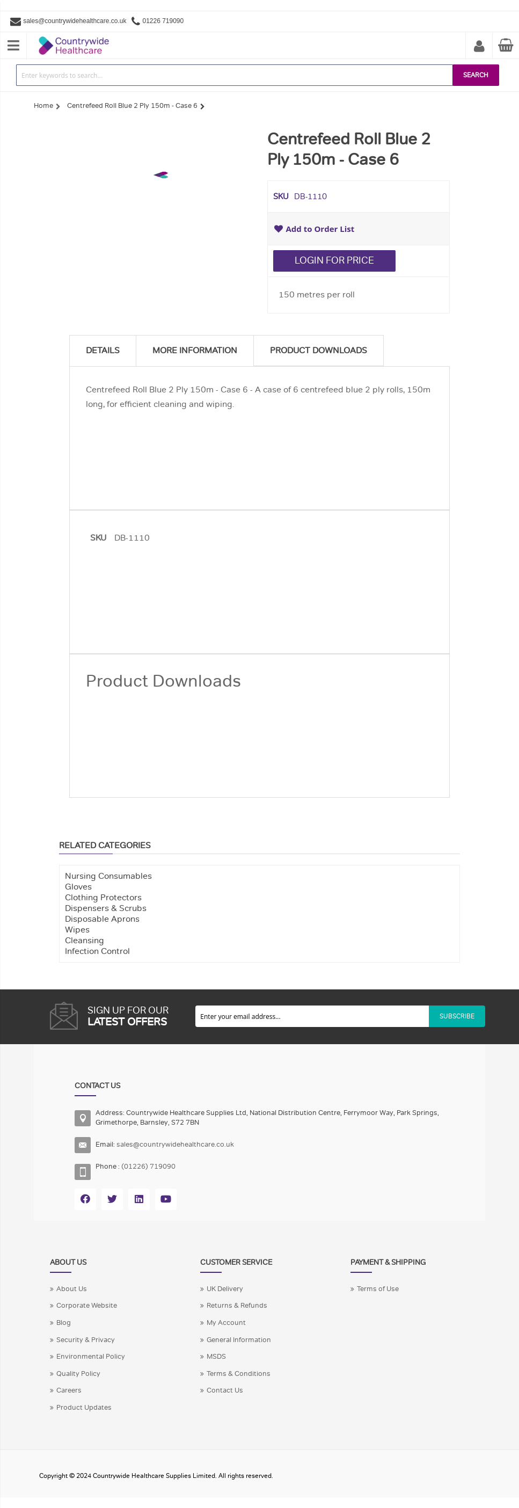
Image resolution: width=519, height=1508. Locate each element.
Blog (63, 1322)
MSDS (216, 1356)
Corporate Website (86, 1305)
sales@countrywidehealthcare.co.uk (74, 21)
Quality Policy (78, 1373)
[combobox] (234, 75)
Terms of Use (378, 1289)
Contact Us (225, 1390)
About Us (71, 1289)
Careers (69, 1390)
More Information (194, 350)
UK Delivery (225, 1289)
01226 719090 (163, 21)
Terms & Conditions (239, 1373)
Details (103, 350)
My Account (479, 46)
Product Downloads (318, 350)
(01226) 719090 (148, 1166)
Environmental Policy (90, 1356)
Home (43, 105)
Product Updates (84, 1407)
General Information (239, 1340)
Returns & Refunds (237, 1305)
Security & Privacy (85, 1340)
